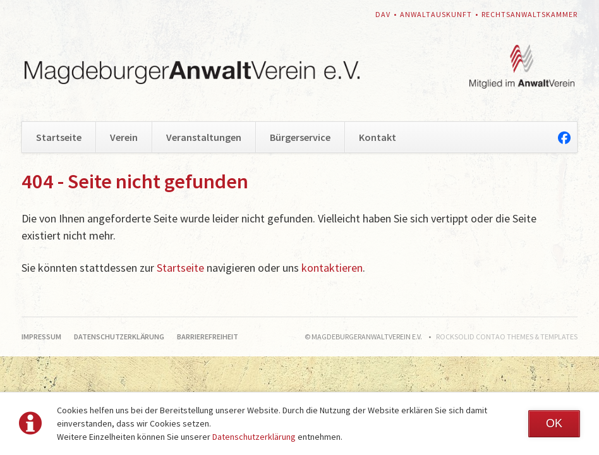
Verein (124, 137)
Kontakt (377, 137)
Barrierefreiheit (207, 336)
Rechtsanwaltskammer (529, 14)
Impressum (41, 336)
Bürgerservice (300, 137)
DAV (382, 14)
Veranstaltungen (203, 137)
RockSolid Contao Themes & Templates (507, 336)
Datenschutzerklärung (254, 436)
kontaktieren (332, 267)
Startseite (59, 137)
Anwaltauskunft (436, 14)
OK (554, 423)
